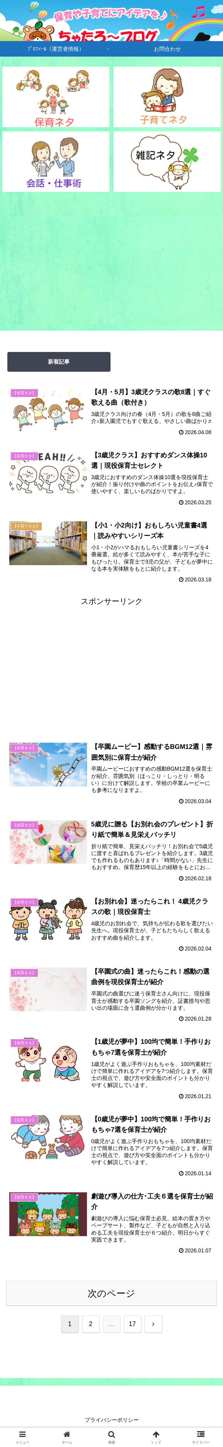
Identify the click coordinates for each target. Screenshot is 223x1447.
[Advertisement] (111, 262)
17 (132, 1326)
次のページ (111, 1295)
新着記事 (59, 362)
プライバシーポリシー (112, 1422)
